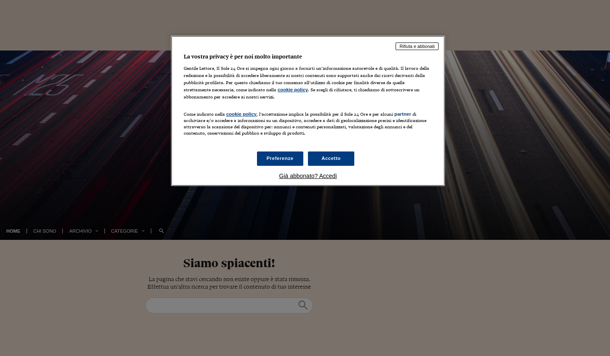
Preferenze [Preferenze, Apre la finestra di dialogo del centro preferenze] (280, 158)
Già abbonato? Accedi (308, 176)
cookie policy (293, 89)
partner (402, 114)
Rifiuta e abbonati (417, 46)
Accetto (331, 158)
